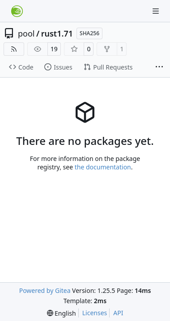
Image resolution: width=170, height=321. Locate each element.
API (118, 313)
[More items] (159, 67)
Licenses (94, 313)
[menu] (61, 313)
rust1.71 (57, 33)
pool (26, 33)
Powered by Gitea (45, 290)
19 (54, 49)
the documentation (103, 167)
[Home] (17, 11)
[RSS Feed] (14, 49)
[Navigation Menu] (157, 11)
